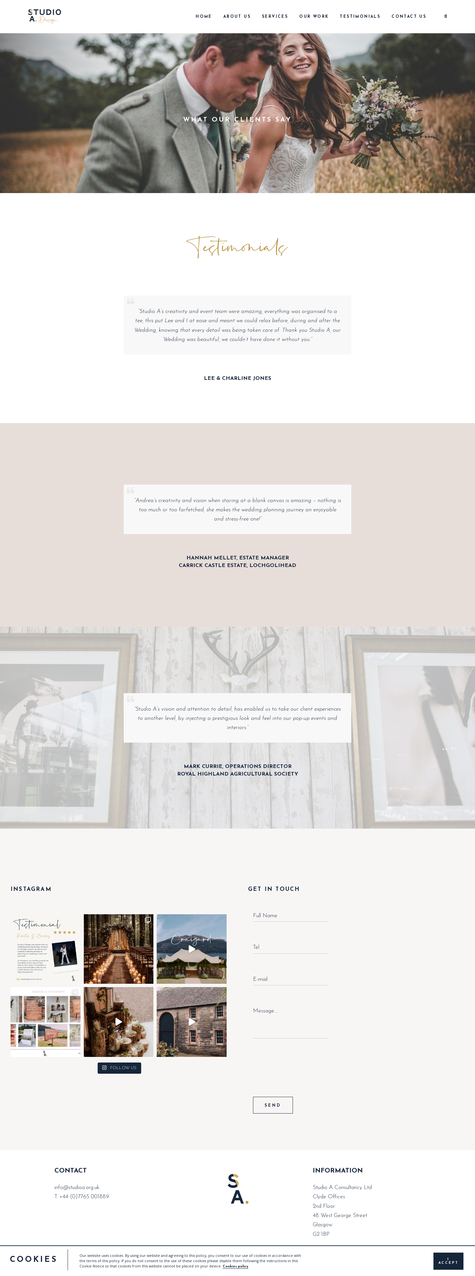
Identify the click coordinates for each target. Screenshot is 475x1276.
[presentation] (303, 1077)
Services (275, 17)
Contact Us (409, 17)
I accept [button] (448, 1261)
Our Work (314, 17)
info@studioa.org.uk (76, 1187)
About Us (237, 17)
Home (204, 17)
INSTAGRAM (31, 889)
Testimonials (360, 17)
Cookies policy (235, 1266)
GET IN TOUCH (274, 889)
